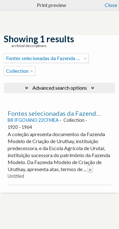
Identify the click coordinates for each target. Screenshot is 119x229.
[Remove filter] (85, 58)
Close (111, 5)
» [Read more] (90, 169)
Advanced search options (59, 88)
